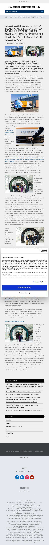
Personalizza (24, 293)
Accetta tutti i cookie (24, 287)
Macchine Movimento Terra (14, 426)
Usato (7, 436)
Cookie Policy (28, 501)
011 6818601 (25, 1)
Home (6, 17)
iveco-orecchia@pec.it (27, 526)
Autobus (8, 420)
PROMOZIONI (16, 451)
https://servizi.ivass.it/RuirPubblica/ (31, 515)
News (11, 17)
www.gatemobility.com (29, 367)
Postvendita (9, 433)
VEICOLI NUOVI (27, 451)
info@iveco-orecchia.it (24, 471)
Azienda (17, 43)
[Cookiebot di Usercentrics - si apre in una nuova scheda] (39, 251)
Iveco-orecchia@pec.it (26, 507)
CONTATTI (23, 457)
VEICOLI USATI (38, 451)
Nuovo (22, 43)
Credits (32, 504)
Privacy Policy (20, 501)
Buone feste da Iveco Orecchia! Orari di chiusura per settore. (23, 410)
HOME (8, 451)
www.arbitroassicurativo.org (15, 534)
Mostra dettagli (38, 282)
